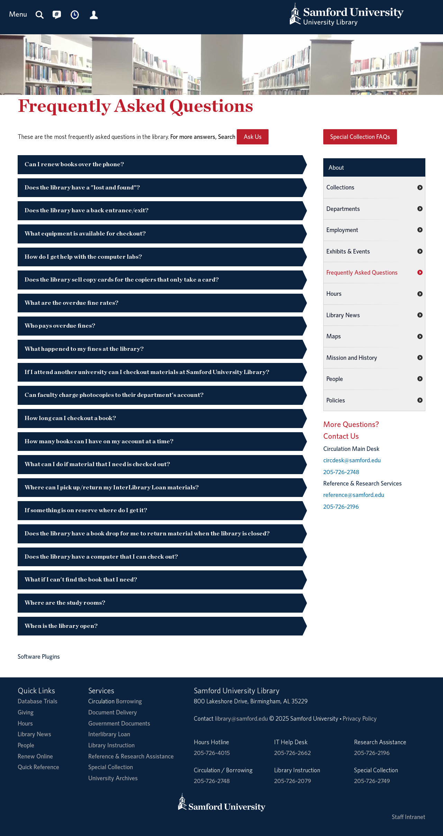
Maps (333, 336)
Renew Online (35, 756)
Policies (335, 400)
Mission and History (351, 357)
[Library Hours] (75, 14)
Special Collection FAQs (360, 136)
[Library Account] (94, 14)
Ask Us (253, 136)
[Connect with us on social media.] (56, 14)
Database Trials (37, 701)
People (334, 378)
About (336, 167)
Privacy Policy (360, 718)
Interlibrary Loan (109, 734)
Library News (343, 315)
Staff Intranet (408, 816)
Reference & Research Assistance (131, 756)
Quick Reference (38, 767)
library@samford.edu (241, 718)
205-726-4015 (212, 752)
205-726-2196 (341, 506)
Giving (26, 712)
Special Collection (110, 767)
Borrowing (129, 701)
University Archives (113, 778)
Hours (334, 293)
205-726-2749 (372, 780)
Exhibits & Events (348, 251)
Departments (343, 208)
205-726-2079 (292, 780)
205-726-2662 (292, 752)
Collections (340, 187)
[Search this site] (39, 14)
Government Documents (119, 723)
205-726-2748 (341, 471)
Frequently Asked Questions (362, 272)
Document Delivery (112, 712)
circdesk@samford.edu (352, 460)
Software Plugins (39, 656)
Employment (342, 229)
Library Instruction (111, 745)
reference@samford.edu (353, 494)
